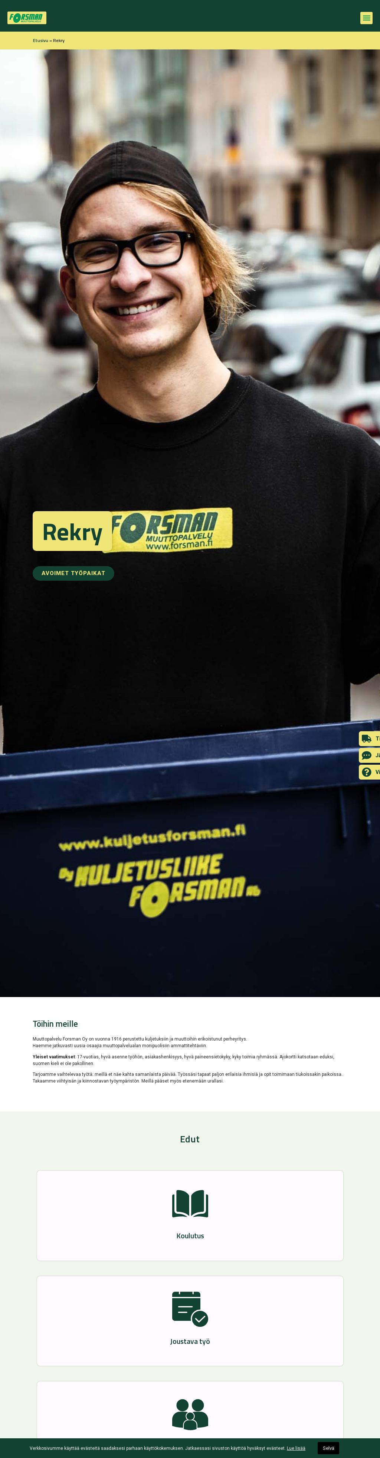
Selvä (328, 1448)
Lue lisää (296, 1448)
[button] (366, 18)
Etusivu (40, 40)
